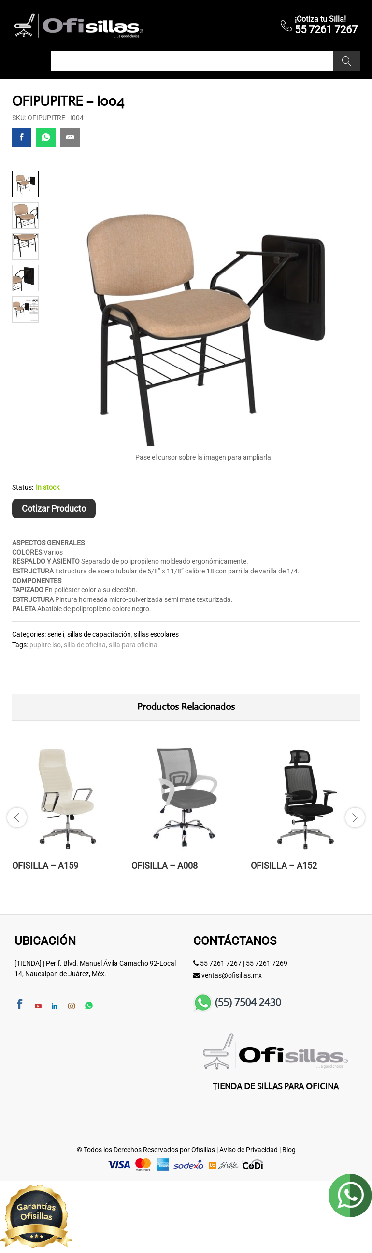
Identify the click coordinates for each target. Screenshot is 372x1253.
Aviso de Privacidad (248, 1150)
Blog (289, 1150)
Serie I (55, 634)
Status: (22, 487)
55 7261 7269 (266, 963)
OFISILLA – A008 (164, 865)
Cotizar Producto (54, 509)
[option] (67, 816)
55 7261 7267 (221, 963)
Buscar (346, 61)
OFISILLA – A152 (284, 865)
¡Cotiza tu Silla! (320, 19)
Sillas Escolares (156, 634)
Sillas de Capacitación (99, 634)
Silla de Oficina (85, 645)
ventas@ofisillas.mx (231, 975)
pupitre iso (45, 645)
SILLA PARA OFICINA (133, 645)
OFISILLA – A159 (45, 865)
